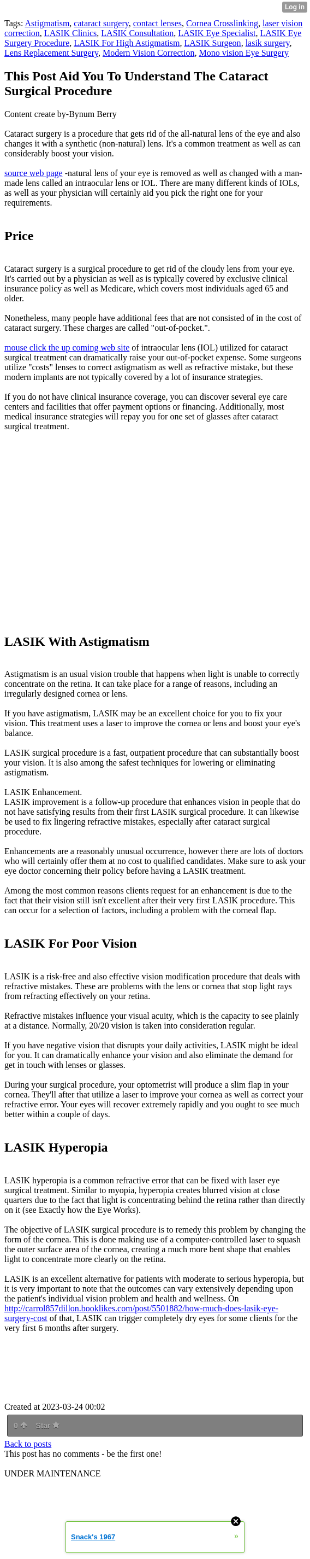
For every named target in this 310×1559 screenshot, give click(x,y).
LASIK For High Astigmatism (127, 43)
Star (47, 1425)
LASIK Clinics (70, 33)
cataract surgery (101, 23)
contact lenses (157, 23)
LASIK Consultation (137, 33)
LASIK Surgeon (212, 43)
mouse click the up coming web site (66, 347)
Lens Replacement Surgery (51, 52)
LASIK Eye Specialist (216, 33)
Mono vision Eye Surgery (244, 52)
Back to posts (27, 1444)
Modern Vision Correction (149, 52)
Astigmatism (47, 23)
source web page (33, 173)
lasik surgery (268, 43)
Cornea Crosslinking (222, 23)
